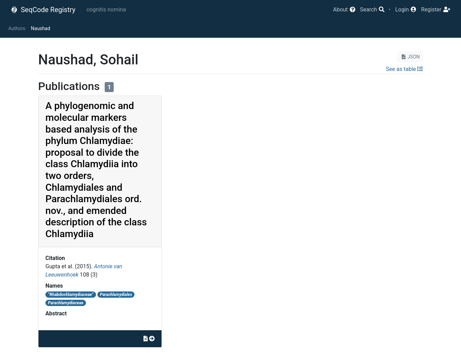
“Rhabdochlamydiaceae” (71, 294)
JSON (410, 57)
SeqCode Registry (43, 10)
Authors (16, 28)
